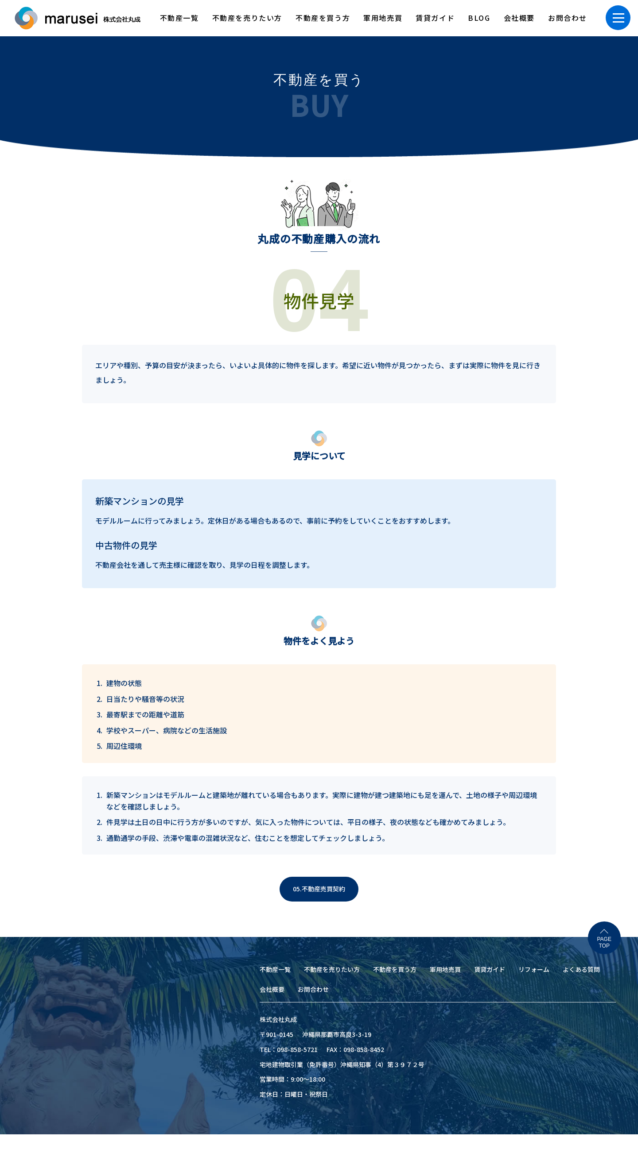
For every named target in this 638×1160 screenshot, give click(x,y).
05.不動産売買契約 (319, 888)
